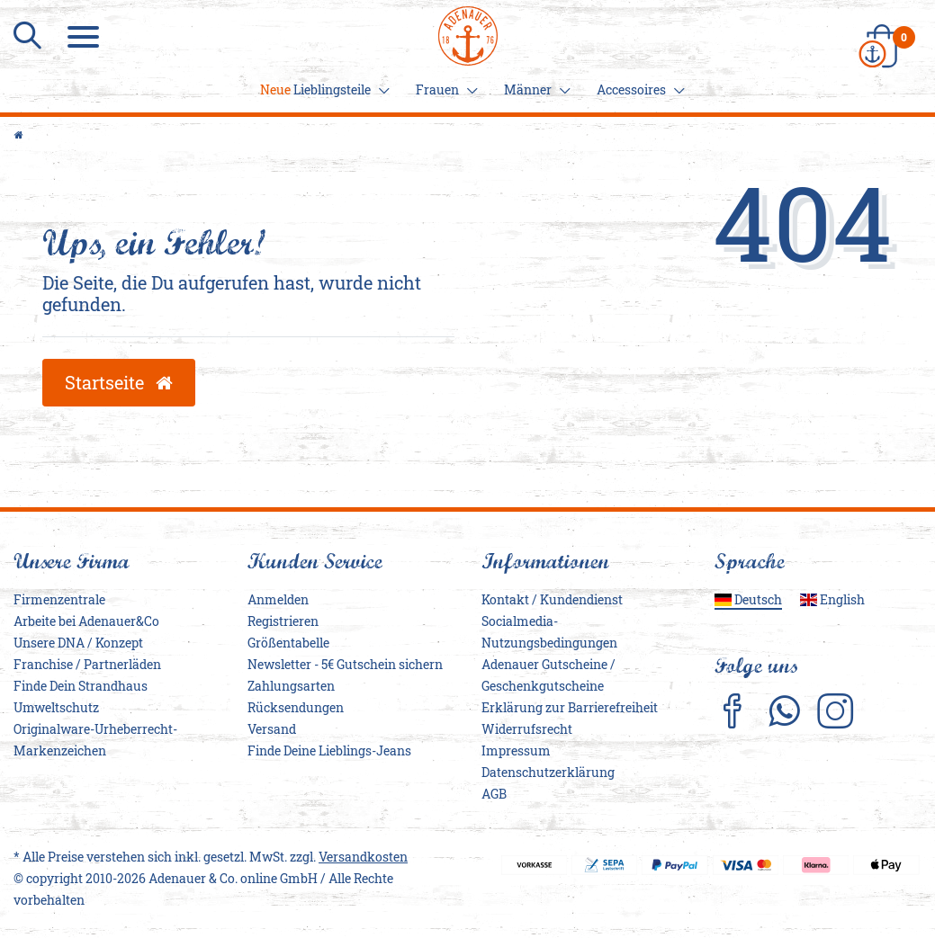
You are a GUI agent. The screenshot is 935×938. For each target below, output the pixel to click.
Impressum (516, 750)
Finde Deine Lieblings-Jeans (329, 750)
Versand (271, 728)
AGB (494, 793)
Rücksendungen (295, 707)
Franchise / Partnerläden (87, 664)
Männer (534, 89)
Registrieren (283, 621)
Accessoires (638, 89)
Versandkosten (363, 856)
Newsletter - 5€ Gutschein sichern (345, 664)
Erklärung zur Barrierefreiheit (569, 707)
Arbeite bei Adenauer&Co (86, 621)
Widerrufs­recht (526, 728)
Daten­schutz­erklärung (548, 772)
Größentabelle (288, 642)
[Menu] (85, 36)
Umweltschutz (56, 707)
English (832, 599)
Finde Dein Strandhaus (80, 685)
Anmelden (278, 599)
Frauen (444, 89)
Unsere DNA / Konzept (78, 642)
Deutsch (748, 599)
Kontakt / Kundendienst (552, 599)
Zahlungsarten (291, 685)
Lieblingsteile (322, 89)
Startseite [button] (119, 382)
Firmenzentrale (59, 599)
